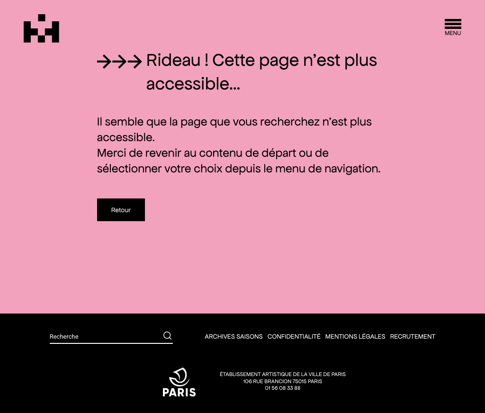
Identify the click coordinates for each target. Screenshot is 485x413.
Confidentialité (294, 336)
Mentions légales (355, 336)
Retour (121, 210)
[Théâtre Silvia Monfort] (41, 28)
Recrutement (413, 336)
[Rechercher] (160, 337)
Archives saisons (233, 336)
